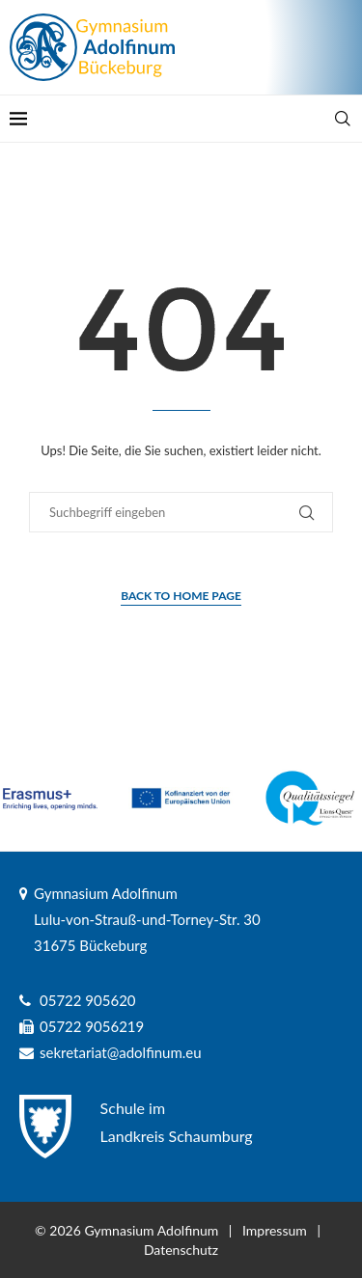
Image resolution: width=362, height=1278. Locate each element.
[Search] (342, 118)
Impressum (274, 1230)
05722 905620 (88, 1000)
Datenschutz (181, 1249)
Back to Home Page (181, 595)
